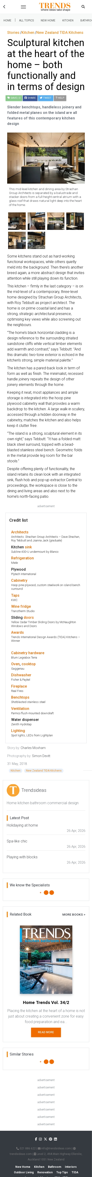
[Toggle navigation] (23, 7)
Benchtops (20, 697)
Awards (17, 632)
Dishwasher (21, 675)
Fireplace (19, 686)
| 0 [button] (13, 97)
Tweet (45, 97)
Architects (20, 532)
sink (28, 547)
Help (60, 97)
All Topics (26, 20)
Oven (15, 664)
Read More (46, 1032)
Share (30, 97)
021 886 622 (26, 1148)
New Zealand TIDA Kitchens (44, 770)
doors (29, 617)
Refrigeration (22, 558)
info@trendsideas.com (54, 1148)
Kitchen (67, 20)
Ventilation (20, 708)
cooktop (29, 664)
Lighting (18, 731)
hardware (36, 653)
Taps (15, 595)
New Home (48, 20)
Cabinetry (19, 580)
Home (7, 20)
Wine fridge (21, 606)
